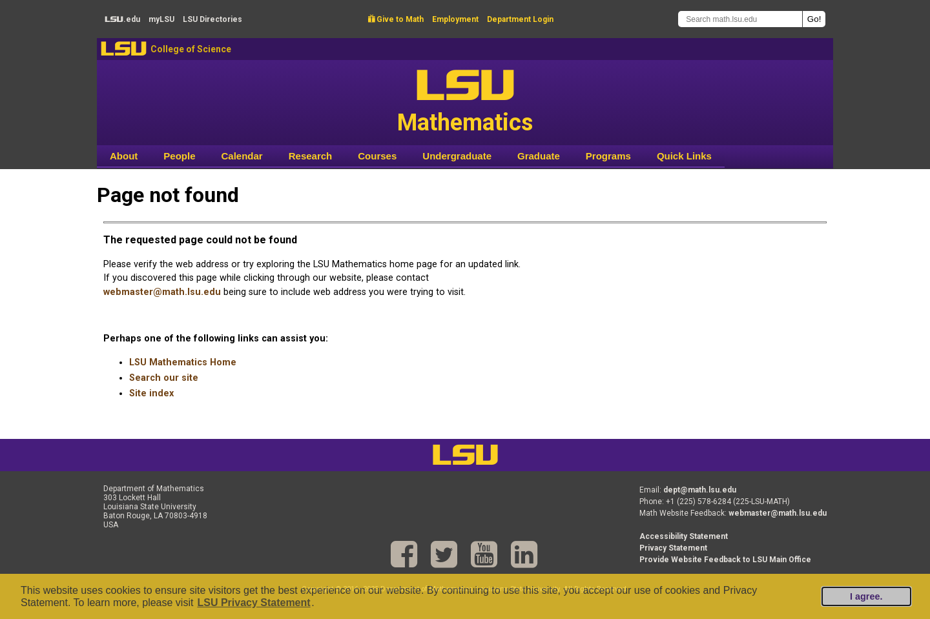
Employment (455, 19)
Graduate (538, 155)
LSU (123, 49)
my (161, 19)
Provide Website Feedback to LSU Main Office (725, 559)
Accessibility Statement (683, 536)
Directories (212, 19)
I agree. (866, 596)
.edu (122, 19)
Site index (151, 393)
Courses (377, 155)
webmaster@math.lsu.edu (162, 292)
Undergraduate (456, 155)
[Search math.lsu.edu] (740, 19)
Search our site (163, 377)
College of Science (190, 49)
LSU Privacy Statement (253, 602)
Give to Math (396, 19)
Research (311, 155)
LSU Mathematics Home (182, 362)
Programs (608, 155)
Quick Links (684, 155)
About (124, 155)
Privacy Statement (673, 548)
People (179, 155)
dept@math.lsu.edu (699, 489)
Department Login (520, 19)
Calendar (242, 155)
